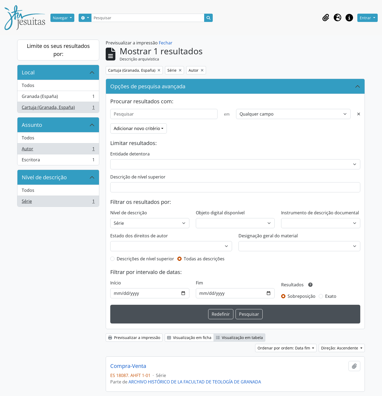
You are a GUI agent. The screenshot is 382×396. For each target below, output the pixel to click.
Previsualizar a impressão (134, 337)
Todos (28, 85)
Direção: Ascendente (340, 348)
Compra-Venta (128, 366)
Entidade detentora (130, 154)
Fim (199, 283)
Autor (58, 150)
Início (115, 283)
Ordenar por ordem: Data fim (284, 348)
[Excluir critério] (358, 114)
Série (58, 202)
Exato (330, 296)
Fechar (165, 43)
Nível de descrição (44, 177)
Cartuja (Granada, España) (58, 108)
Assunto (32, 124)
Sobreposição (301, 296)
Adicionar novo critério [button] (137, 128)
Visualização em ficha (189, 337)
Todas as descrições (204, 259)
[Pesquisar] (147, 18)
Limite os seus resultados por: (58, 50)
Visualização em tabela (239, 337)
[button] (326, 18)
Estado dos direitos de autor (139, 236)
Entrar (366, 17)
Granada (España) (58, 97)
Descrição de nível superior (138, 177)
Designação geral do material (268, 236)
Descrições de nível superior (145, 259)
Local (28, 72)
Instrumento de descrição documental (320, 213)
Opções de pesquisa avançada (147, 86)
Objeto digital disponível (220, 213)
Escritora (58, 161)
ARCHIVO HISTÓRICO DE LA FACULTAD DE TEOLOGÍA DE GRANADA (194, 382)
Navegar (61, 17)
